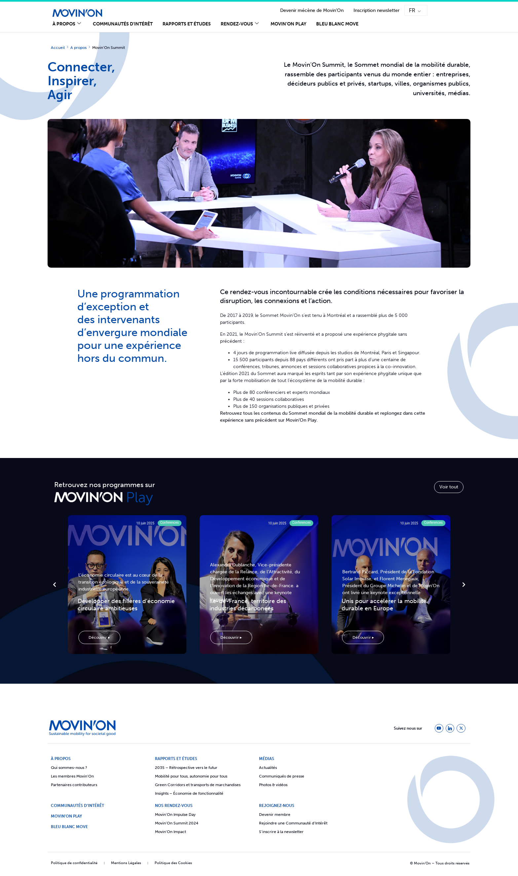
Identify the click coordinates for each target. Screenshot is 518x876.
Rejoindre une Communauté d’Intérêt (293, 823)
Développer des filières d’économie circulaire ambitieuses (126, 604)
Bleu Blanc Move (337, 24)
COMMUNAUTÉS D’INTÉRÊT (77, 805)
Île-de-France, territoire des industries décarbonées (247, 604)
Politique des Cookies (173, 863)
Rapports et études (187, 24)
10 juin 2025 (145, 523)
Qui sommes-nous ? (69, 767)
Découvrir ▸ (99, 637)
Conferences (169, 522)
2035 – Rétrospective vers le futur (186, 767)
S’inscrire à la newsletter (281, 831)
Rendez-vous (240, 24)
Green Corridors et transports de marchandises (197, 784)
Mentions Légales (126, 863)
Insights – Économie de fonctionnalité (189, 793)
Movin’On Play (288, 24)
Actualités (268, 767)
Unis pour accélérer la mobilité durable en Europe (384, 604)
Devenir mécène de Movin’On (312, 10)
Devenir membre (274, 814)
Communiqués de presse (281, 776)
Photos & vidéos (273, 784)
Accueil (58, 47)
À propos (67, 24)
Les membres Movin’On (72, 776)
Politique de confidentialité (74, 863)
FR (412, 10)
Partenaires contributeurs (74, 784)
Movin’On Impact (170, 831)
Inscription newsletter (376, 10)
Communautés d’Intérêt (123, 24)
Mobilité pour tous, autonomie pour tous (191, 776)
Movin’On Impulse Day (175, 814)
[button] (54, 584)
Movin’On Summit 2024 (176, 823)
